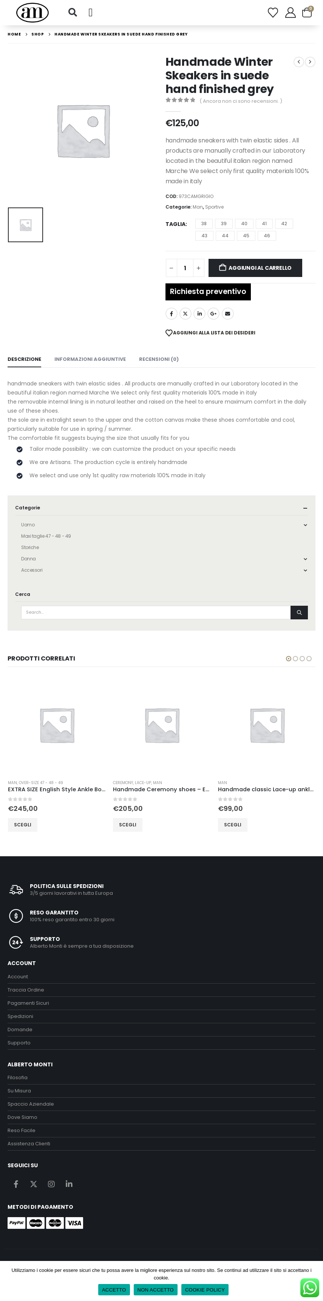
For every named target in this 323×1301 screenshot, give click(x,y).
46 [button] (267, 235)
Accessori (31, 570)
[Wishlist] (273, 13)
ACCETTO (114, 1290)
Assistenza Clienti (29, 1143)
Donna (28, 558)
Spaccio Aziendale (31, 1104)
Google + (213, 314)
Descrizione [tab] (24, 359)
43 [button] (204, 235)
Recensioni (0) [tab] (159, 359)
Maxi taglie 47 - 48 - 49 (46, 536)
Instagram (51, 1183)
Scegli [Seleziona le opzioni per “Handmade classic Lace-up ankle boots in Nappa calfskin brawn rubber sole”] (232, 824)
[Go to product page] (56, 724)
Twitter (185, 314)
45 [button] (246, 235)
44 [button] (225, 235)
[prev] (299, 62)
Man (198, 207)
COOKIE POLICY (205, 1290)
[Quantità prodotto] (185, 268)
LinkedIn (199, 314)
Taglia (175, 224)
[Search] (299, 612)
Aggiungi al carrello (260, 268)
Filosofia (18, 1077)
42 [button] (284, 223)
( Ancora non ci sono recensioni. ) (240, 101)
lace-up (143, 783)
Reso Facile (22, 1130)
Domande (20, 1029)
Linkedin (69, 1183)
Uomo (27, 524)
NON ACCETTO (156, 1290)
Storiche (30, 547)
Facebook (171, 314)
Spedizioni (20, 1016)
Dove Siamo (22, 1117)
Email (228, 314)
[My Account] (290, 12)
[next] (310, 62)
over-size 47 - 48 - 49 (41, 783)
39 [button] (224, 223)
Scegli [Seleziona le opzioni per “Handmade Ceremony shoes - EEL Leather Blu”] (127, 824)
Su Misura (19, 1090)
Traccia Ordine (26, 989)
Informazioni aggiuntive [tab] (90, 359)
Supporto (19, 1042)
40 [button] (244, 223)
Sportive (214, 207)
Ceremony (123, 783)
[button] (72, 12)
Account (18, 976)
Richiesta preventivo (208, 291)
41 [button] (264, 223)
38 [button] (204, 223)
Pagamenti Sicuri (28, 1003)
